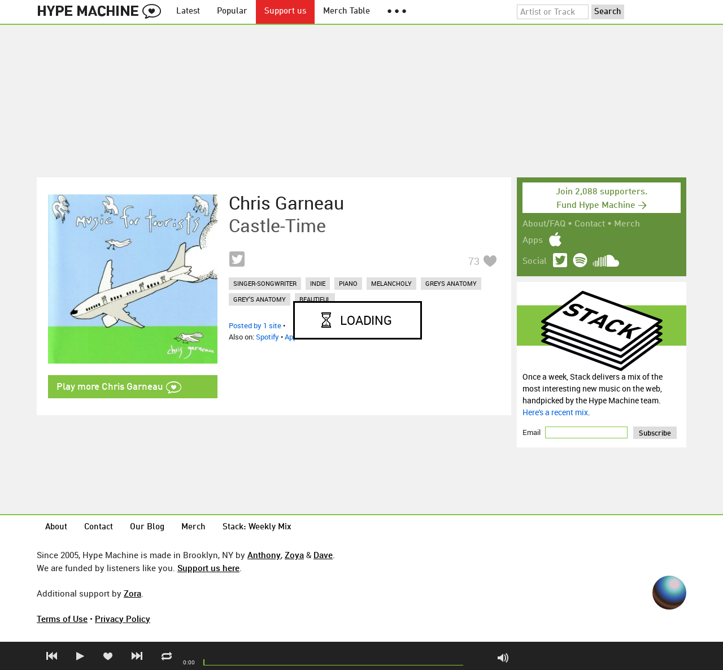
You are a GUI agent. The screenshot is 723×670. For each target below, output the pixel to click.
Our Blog (147, 527)
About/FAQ (543, 224)
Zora (132, 593)
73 (474, 261)
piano (348, 283)
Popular (232, 11)
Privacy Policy (122, 618)
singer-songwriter (265, 283)
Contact (589, 224)
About (56, 527)
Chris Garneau (286, 203)
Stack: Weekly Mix (257, 527)
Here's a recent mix (555, 412)
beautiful (314, 299)
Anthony (264, 554)
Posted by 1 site (255, 325)
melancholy (391, 283)
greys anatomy (451, 283)
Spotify (267, 337)
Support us (285, 11)
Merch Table (346, 11)
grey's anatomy (259, 299)
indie (317, 283)
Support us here (208, 567)
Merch (627, 224)
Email (532, 432)
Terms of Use (62, 618)
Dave (323, 554)
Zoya (294, 554)
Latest (188, 11)
